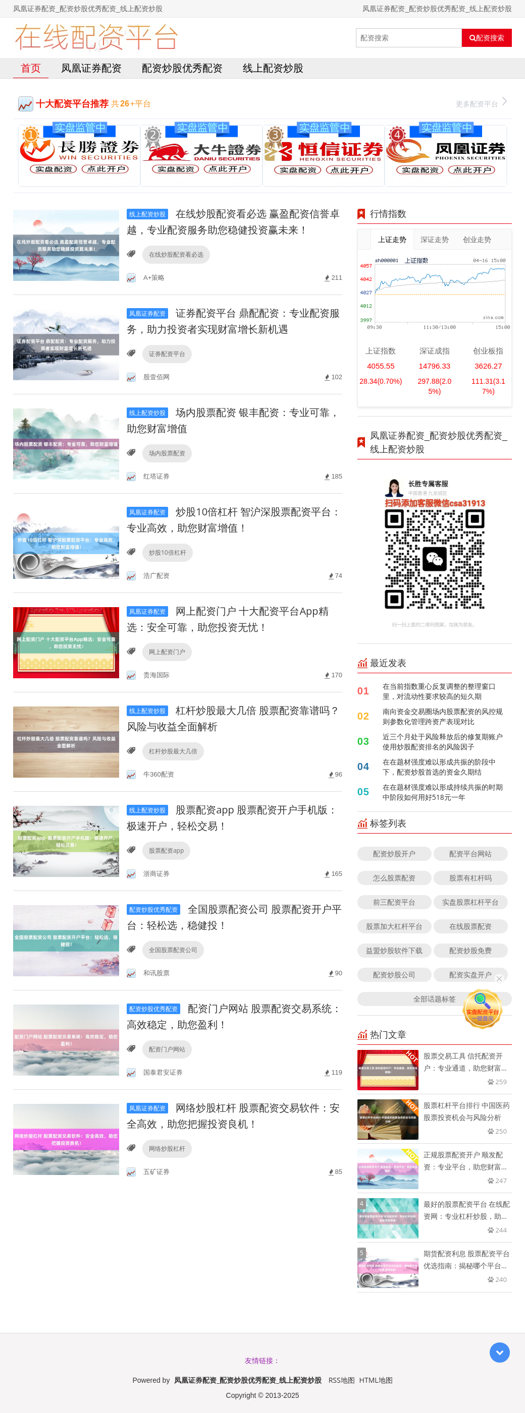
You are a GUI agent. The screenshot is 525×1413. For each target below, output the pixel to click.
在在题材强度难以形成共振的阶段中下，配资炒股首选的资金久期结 (439, 767)
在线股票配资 (470, 926)
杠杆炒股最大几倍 (173, 751)
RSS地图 (342, 1380)
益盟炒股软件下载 (394, 950)
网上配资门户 (167, 651)
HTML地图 (376, 1380)
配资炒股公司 (394, 974)
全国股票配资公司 (173, 950)
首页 (31, 68)
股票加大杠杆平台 (394, 926)
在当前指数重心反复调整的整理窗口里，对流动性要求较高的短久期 (439, 691)
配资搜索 (486, 38)
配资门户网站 (167, 1049)
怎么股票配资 (394, 877)
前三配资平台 (394, 902)
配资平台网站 (470, 853)
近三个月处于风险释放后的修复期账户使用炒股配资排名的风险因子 (443, 741)
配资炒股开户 (394, 853)
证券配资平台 (167, 353)
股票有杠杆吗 (470, 877)
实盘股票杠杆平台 (470, 902)
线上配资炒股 (273, 68)
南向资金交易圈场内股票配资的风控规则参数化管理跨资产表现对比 (443, 716)
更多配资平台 (481, 102)
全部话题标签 (434, 999)
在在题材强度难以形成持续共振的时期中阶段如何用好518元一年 (443, 792)
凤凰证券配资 (91, 68)
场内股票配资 (167, 453)
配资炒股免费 (470, 950)
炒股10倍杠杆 (167, 552)
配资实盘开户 (470, 974)
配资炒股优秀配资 (182, 68)
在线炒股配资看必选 (176, 254)
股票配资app (166, 850)
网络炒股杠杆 (167, 1148)
